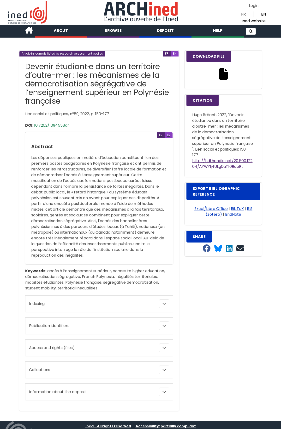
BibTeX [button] (237, 208)
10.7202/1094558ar (51, 125)
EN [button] (263, 14)
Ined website (254, 21)
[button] (251, 31)
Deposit (165, 30)
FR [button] (243, 14)
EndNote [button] (233, 214)
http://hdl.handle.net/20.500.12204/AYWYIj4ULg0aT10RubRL (222, 163)
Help (217, 30)
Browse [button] (113, 30)
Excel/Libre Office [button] (211, 208)
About (61, 30)
